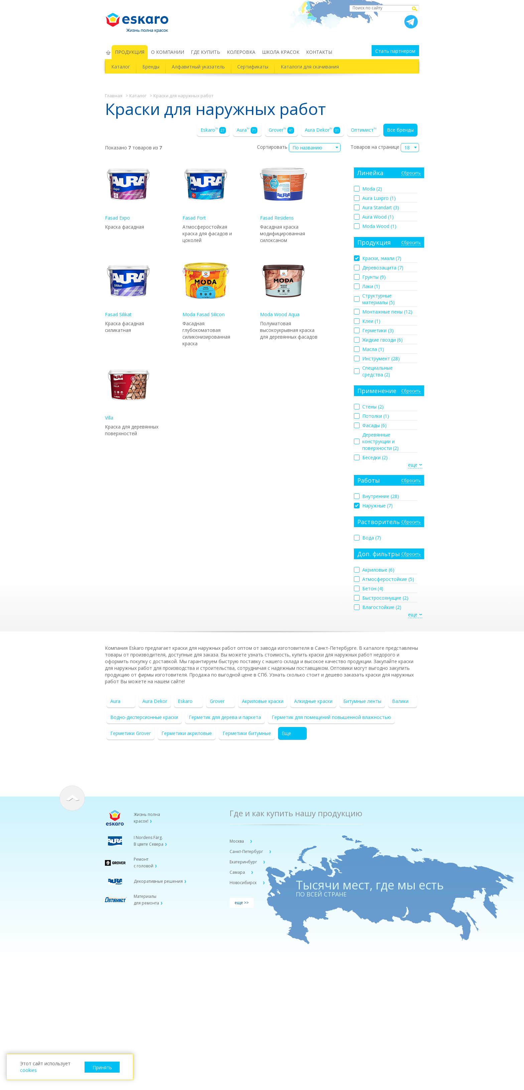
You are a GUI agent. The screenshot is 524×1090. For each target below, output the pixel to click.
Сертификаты (252, 67)
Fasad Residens (283, 191)
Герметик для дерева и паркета (225, 717)
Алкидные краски (313, 701)
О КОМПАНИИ (167, 52)
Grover (281, 130)
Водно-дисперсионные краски (144, 717)
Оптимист (363, 130)
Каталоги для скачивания (310, 67)
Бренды (150, 67)
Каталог (120, 67)
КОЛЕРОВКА (241, 52)
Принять (102, 1067)
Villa (128, 391)
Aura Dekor (322, 130)
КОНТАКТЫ (319, 52)
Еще (286, 733)
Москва (237, 841)
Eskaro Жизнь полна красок (140, 20)
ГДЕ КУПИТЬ (205, 52)
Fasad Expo (128, 191)
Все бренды (400, 130)
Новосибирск (244, 882)
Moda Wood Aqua (283, 288)
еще (412, 465)
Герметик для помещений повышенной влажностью (331, 717)
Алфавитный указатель (198, 67)
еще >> (242, 902)
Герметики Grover (130, 733)
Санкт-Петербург (247, 851)
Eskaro (213, 130)
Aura (247, 130)
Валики (400, 701)
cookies (28, 1070)
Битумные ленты (362, 701)
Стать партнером (395, 51)
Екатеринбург (244, 862)
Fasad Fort (205, 191)
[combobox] (315, 147)
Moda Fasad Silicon (205, 288)
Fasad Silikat (128, 288)
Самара (238, 872)
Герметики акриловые (186, 733)
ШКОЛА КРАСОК (280, 52)
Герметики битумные (247, 733)
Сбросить (411, 173)
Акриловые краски (262, 701)
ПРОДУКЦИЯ (129, 52)
